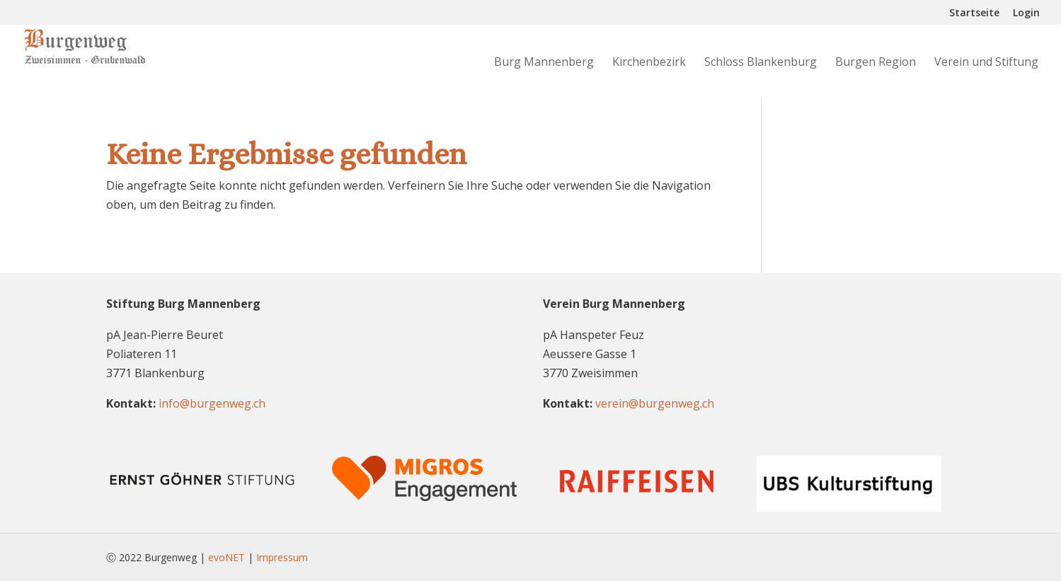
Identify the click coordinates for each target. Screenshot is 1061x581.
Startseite (974, 13)
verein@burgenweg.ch (654, 403)
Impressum (282, 557)
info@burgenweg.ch (212, 403)
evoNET (226, 557)
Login (1026, 13)
